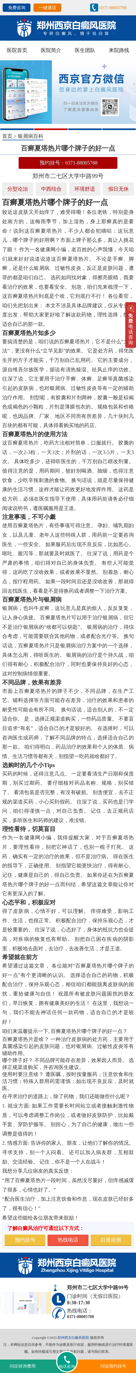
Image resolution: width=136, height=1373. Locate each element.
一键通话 (47, 7)
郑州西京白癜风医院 (73, 1338)
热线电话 (68, 1240)
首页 (7, 136)
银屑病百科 (30, 136)
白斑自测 (111, 1240)
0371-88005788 (113, 7)
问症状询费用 (23, 1366)
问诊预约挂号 (113, 1366)
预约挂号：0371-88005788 (69, 163)
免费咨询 (16, 7)
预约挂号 (25, 1240)
